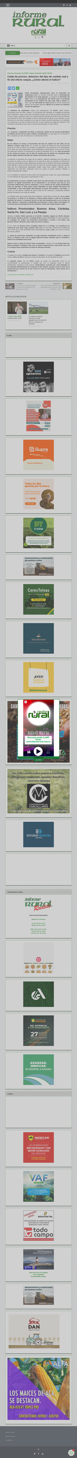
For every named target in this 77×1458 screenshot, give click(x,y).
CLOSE (38, 540)
